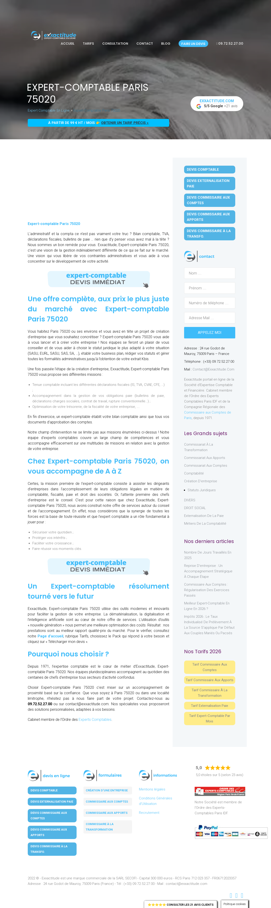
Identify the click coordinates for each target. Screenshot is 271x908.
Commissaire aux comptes (107, 801)
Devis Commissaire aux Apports (208, 217)
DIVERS (189, 500)
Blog (165, 43)
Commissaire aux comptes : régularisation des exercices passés (206, 590)
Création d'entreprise (200, 481)
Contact (144, 43)
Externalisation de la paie (204, 516)
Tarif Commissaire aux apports (209, 680)
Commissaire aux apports (106, 813)
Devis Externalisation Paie (208, 183)
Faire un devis (193, 43)
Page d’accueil (51, 636)
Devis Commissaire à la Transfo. (209, 234)
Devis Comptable (203, 169)
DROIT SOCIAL (195, 508)
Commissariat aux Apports (204, 458)
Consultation (115, 43)
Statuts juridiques (202, 490)
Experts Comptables (95, 719)
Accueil (68, 43)
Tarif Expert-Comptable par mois (209, 718)
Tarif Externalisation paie (209, 706)
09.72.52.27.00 (229, 43)
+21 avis (217, 104)
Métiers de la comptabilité (205, 523)
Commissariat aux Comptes (205, 466)
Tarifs (88, 43)
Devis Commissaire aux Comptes (208, 200)
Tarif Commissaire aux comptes (209, 667)
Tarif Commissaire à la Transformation (209, 693)
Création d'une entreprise (107, 790)
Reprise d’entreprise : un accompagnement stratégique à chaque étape (208, 571)
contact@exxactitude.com (213, 369)
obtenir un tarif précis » (125, 123)
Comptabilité (194, 473)
